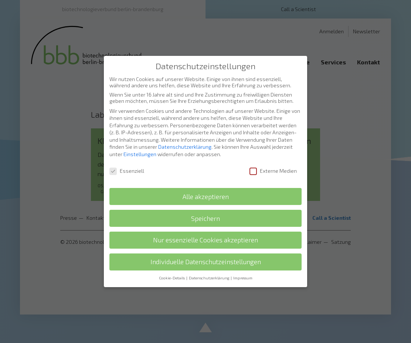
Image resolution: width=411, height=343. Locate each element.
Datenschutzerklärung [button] (209, 264)
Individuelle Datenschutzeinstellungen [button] (205, 248)
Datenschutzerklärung (184, 133)
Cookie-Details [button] (172, 264)
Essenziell (126, 157)
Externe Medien (273, 157)
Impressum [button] (242, 264)
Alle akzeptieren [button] (206, 183)
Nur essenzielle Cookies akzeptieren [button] (205, 226)
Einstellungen (139, 140)
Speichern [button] (205, 204)
